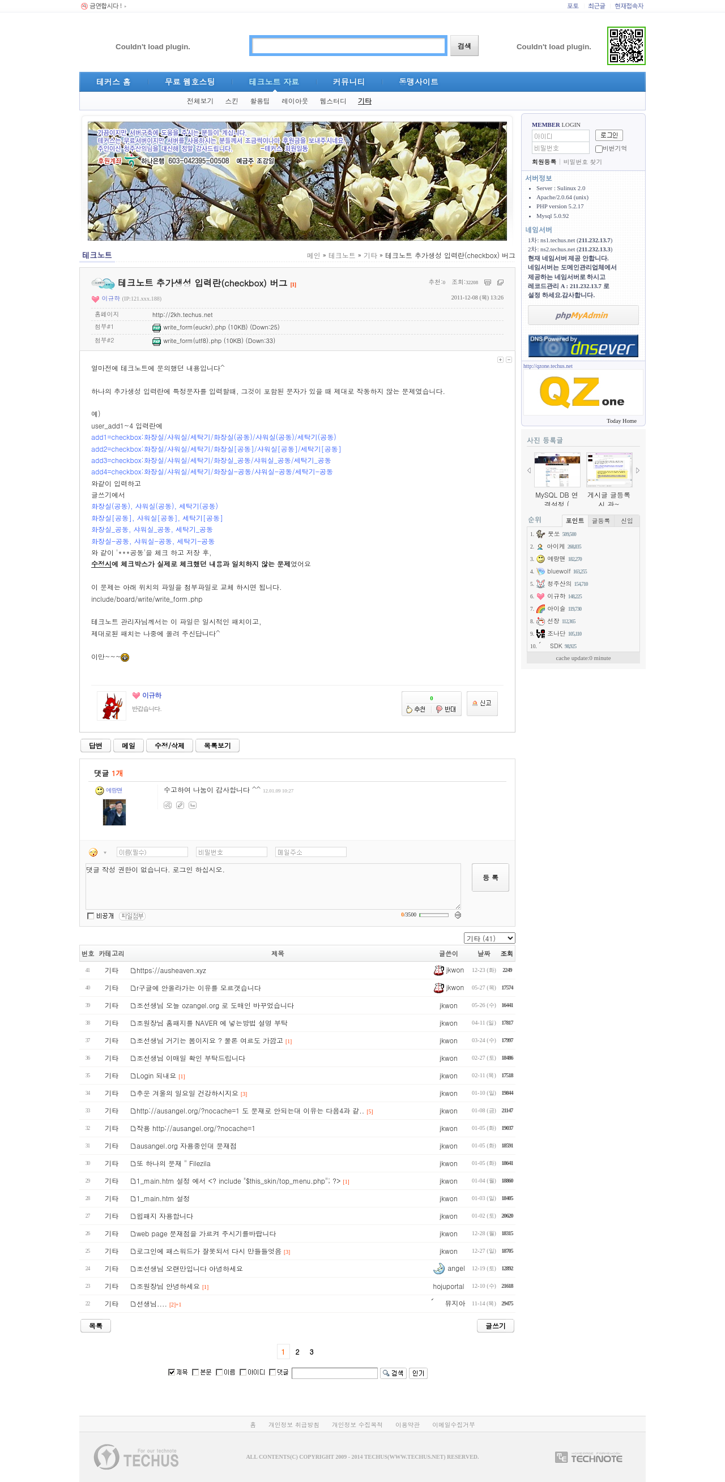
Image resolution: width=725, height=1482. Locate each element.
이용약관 (407, 1424)
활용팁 (260, 100)
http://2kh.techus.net (182, 314)
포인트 (575, 520)
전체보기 (200, 100)
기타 (365, 100)
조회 (507, 953)
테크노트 (342, 255)
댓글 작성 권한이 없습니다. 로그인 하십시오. (273, 886)
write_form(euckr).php (189, 327)
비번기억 (615, 148)
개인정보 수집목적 (357, 1424)
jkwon (448, 969)
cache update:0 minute (583, 657)
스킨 (231, 100)
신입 (627, 520)
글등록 (601, 520)
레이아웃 (295, 100)
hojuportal (448, 1286)
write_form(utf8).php (186, 340)
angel (448, 1268)
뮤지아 (448, 1303)
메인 (314, 255)
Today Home (622, 421)
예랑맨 (108, 790)
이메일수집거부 (453, 1424)
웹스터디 (333, 100)
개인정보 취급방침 (293, 1424)
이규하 (105, 298)
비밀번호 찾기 (583, 161)
